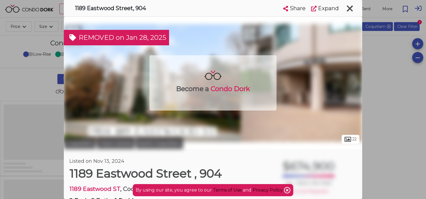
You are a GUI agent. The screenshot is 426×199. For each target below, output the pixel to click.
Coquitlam (80, 143)
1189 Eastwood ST (94, 188)
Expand (325, 8)
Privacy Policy (268, 190)
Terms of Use (227, 190)
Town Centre (116, 143)
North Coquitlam (159, 143)
